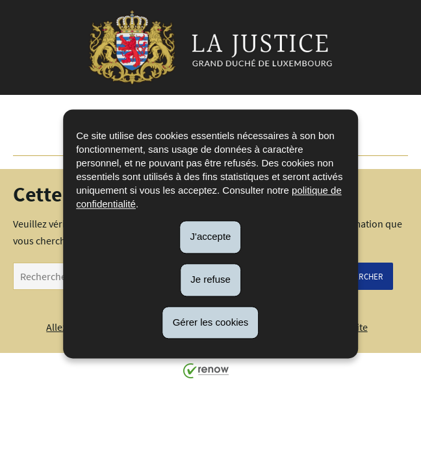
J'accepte (210, 236)
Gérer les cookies (211, 322)
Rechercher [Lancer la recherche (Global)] (359, 276)
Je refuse (210, 279)
